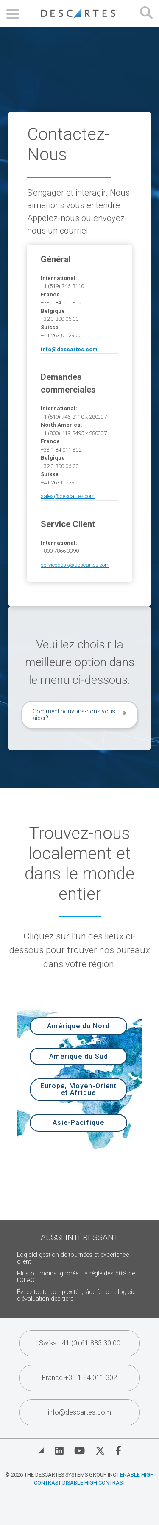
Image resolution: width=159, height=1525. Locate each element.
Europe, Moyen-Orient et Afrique (78, 1089)
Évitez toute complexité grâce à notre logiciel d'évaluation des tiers (77, 1295)
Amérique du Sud (78, 1056)
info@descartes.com (79, 1412)
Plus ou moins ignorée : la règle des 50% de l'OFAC (76, 1277)
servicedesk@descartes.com (75, 565)
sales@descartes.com (68, 496)
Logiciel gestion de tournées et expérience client (73, 1258)
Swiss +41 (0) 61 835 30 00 (79, 1343)
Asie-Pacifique (78, 1123)
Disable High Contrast (94, 1482)
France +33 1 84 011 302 (79, 1378)
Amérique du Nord (78, 1026)
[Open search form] (146, 13)
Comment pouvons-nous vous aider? (74, 714)
